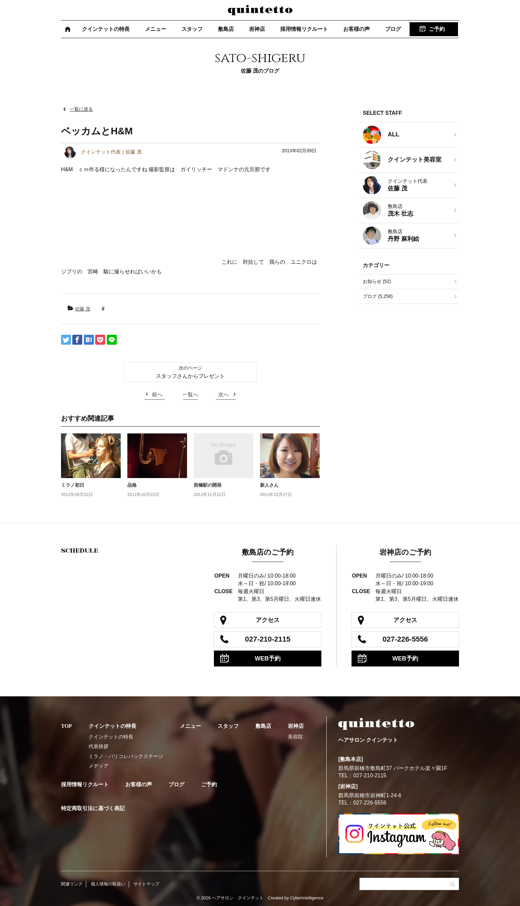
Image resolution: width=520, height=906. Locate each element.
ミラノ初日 (72, 485)
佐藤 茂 (82, 309)
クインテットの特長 (106, 29)
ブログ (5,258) (378, 296)
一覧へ (190, 394)
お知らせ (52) (377, 281)
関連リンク (72, 883)
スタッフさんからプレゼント (190, 376)
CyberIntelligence (306, 897)
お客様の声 (356, 29)
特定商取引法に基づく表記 (93, 808)
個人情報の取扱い (108, 883)
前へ (157, 394)
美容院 (295, 736)
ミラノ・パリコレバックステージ (126, 756)
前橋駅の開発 (208, 485)
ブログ (393, 29)
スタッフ (192, 29)
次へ (223, 394)
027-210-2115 (268, 639)
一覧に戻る (81, 109)
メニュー (155, 29)
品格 (132, 485)
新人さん (269, 485)
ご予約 (437, 29)
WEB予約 (268, 658)
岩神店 (257, 29)
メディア (98, 766)
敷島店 (226, 29)
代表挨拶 (98, 746)
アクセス (268, 620)
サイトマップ (146, 883)
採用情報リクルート (304, 29)
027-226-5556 (405, 639)
